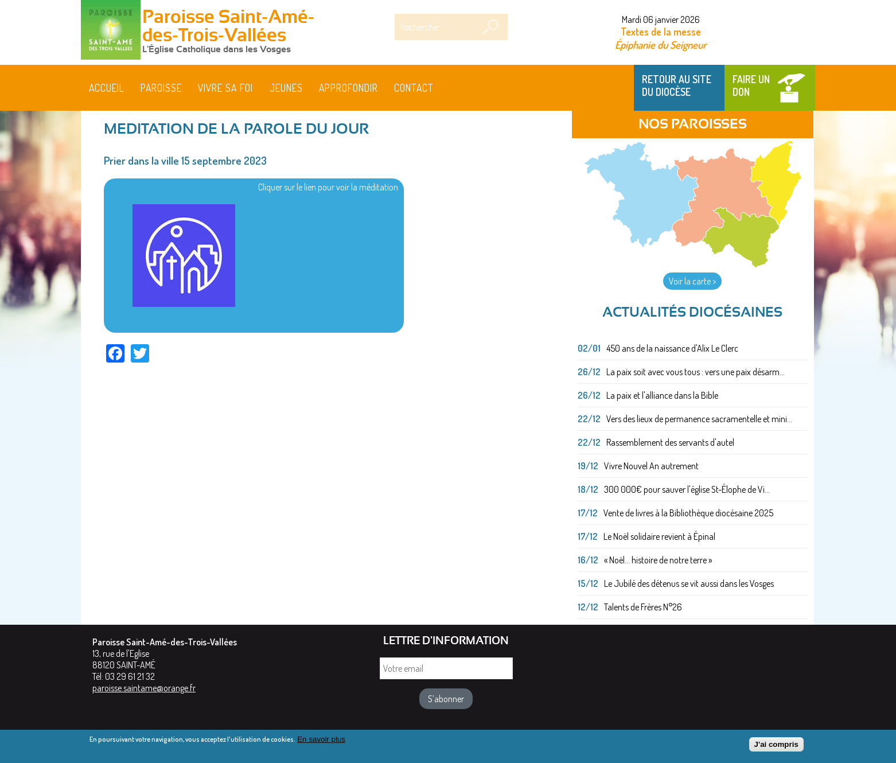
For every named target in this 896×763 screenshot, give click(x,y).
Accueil (106, 87)
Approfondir (348, 87)
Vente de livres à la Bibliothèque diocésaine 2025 (688, 513)
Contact (414, 87)
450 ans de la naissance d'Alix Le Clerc (672, 348)
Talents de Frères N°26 (643, 607)
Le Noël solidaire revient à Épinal (659, 536)
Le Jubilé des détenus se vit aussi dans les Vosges (689, 583)
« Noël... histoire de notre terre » (658, 560)
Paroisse (161, 87)
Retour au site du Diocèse (676, 85)
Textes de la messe (661, 31)
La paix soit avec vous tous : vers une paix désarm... (695, 371)
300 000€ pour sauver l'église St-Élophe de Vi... (687, 489)
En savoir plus (321, 740)
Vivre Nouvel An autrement (651, 466)
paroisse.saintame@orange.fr (144, 688)
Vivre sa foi (225, 87)
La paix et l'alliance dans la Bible (662, 395)
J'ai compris (776, 745)
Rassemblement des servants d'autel (670, 442)
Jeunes (286, 87)
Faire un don (751, 85)
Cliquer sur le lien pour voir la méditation (265, 244)
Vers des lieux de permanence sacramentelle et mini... (699, 419)
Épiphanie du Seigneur (661, 44)
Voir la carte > (692, 281)
